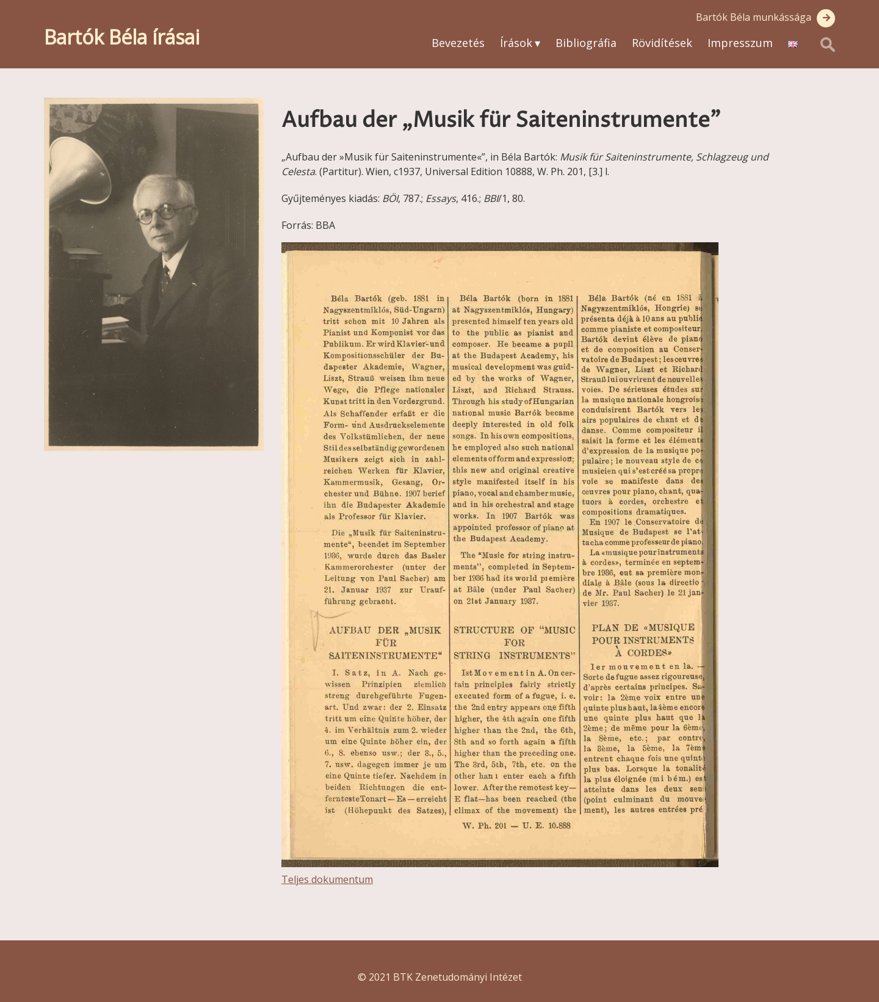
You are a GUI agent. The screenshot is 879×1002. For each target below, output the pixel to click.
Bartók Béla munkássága (753, 17)
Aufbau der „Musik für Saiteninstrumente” (501, 120)
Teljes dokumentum (327, 879)
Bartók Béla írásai (122, 37)
